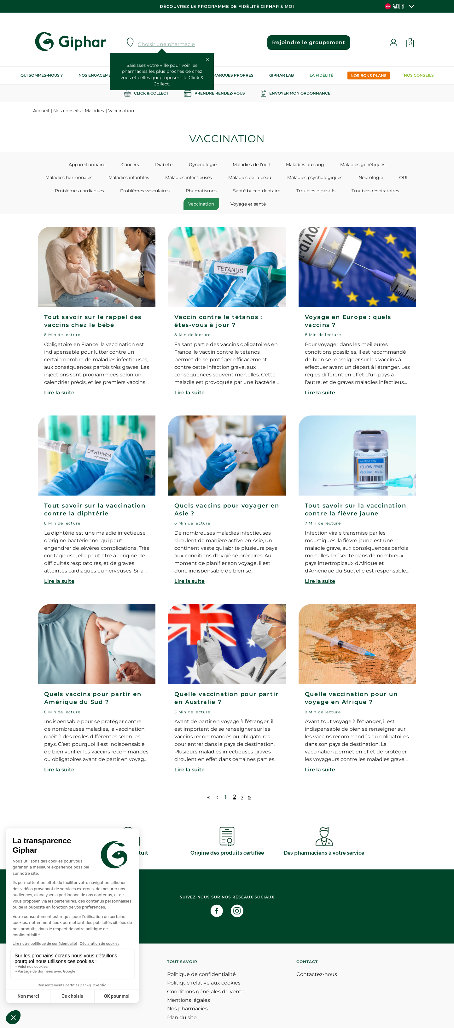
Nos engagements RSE (103, 75)
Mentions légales (188, 990)
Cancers (112, 164)
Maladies (94, 110)
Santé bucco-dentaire (182, 192)
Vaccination (338, 192)
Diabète (140, 164)
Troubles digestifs (236, 192)
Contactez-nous (316, 964)
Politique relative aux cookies (204, 972)
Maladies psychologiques (250, 178)
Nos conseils (419, 75)
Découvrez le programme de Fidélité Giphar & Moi (227, 6)
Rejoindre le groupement (306, 42)
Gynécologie (174, 164)
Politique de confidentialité (201, 964)
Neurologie (301, 178)
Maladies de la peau (190, 178)
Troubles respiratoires (290, 192)
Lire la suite (59, 382)
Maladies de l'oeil (217, 164)
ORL (329, 178)
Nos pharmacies (187, 998)
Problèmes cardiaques (368, 178)
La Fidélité (321, 75)
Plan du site (182, 1007)
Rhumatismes (132, 192)
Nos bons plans (369, 75)
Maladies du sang (265, 164)
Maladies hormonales (374, 164)
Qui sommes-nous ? (41, 75)
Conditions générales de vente (206, 981)
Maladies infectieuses (135, 178)
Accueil (41, 110)
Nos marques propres (228, 75)
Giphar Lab (281, 75)
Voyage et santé (379, 192)
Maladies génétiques (317, 164)
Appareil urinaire (74, 164)
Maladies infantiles (81, 178)
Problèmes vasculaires (82, 192)
